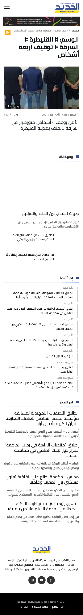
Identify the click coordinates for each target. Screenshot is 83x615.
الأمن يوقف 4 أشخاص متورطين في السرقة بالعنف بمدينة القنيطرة (45, 125)
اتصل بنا (24, 606)
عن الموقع (57, 606)
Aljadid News (70, 114)
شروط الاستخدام (40, 606)
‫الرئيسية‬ (75, 31)
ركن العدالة (13, 106)
